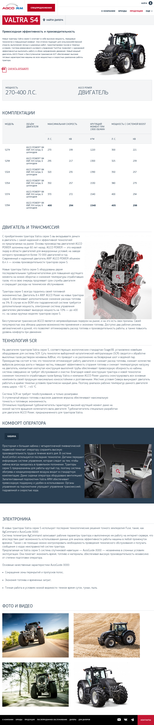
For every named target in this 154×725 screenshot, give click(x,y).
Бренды (122, 11)
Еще (148, 11)
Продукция (136, 11)
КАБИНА (11, 436)
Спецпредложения (41, 7)
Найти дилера (54, 20)
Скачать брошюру (18, 68)
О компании (108, 11)
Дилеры (72, 720)
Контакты (146, 720)
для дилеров (84, 720)
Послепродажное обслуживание (52, 720)
